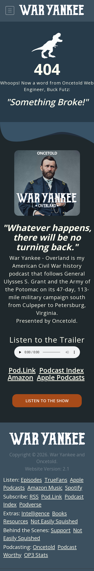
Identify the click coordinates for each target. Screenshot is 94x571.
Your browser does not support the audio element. (47, 352)
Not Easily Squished (54, 521)
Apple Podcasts (61, 377)
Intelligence (35, 513)
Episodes (31, 479)
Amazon (20, 377)
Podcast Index (61, 370)
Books (59, 513)
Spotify (73, 487)
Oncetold (64, 320)
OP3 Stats (36, 554)
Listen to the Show (47, 400)
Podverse (30, 504)
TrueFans (55, 479)
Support (61, 530)
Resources (15, 521)
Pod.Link (22, 370)
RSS (34, 496)
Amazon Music (44, 487)
